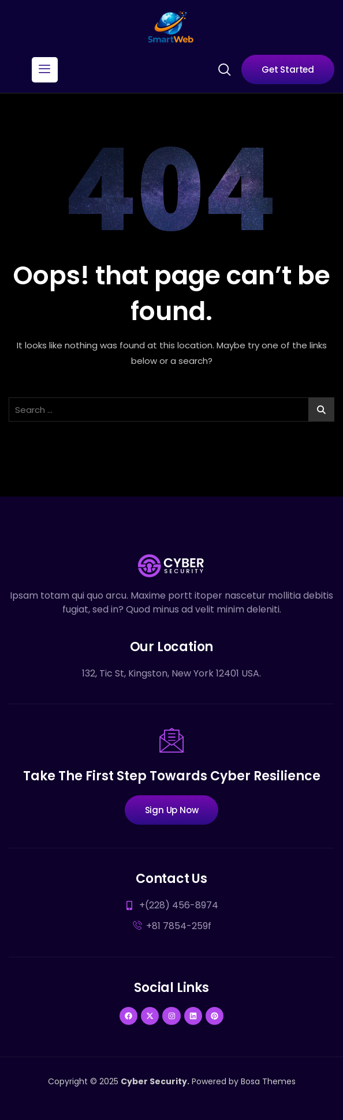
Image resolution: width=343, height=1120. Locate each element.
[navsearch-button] (224, 68)
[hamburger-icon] (45, 69)
